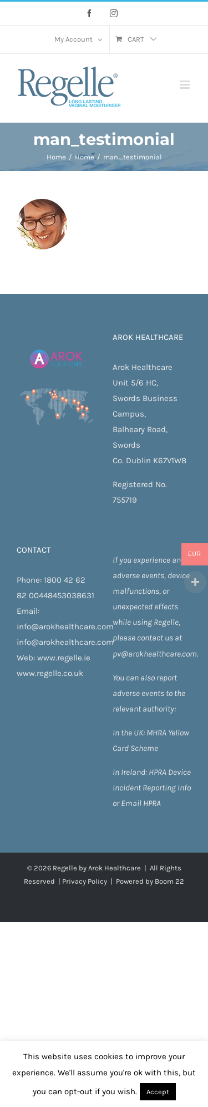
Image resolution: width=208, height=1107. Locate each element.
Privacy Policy (84, 881)
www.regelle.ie (63, 658)
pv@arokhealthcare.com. (155, 654)
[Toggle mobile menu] (185, 85)
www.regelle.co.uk (50, 673)
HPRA (158, 772)
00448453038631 (61, 595)
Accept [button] (157, 1092)
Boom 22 (169, 881)
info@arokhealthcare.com (65, 627)
